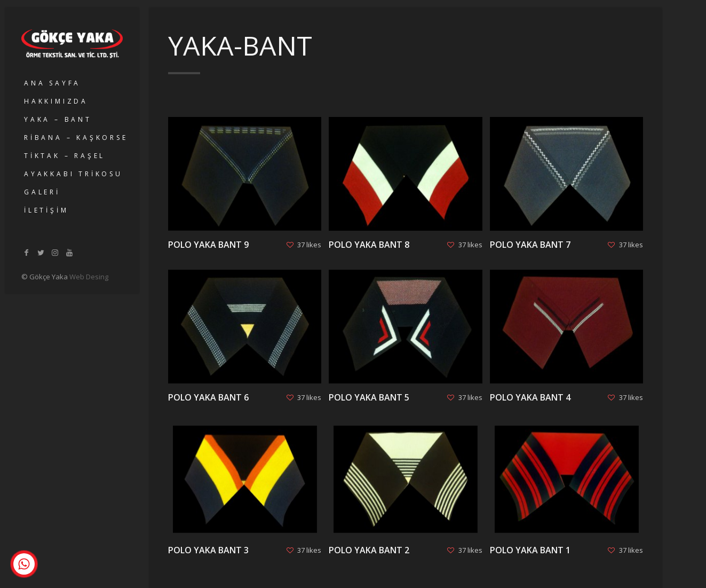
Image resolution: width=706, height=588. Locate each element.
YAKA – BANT (58, 119)
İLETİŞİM (46, 210)
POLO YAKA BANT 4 (530, 397)
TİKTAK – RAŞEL (64, 155)
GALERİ (42, 192)
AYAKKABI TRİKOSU (73, 173)
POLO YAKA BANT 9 (208, 244)
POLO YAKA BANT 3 (208, 550)
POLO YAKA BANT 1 (530, 550)
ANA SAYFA (52, 83)
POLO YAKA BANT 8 (369, 244)
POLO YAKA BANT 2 (369, 550)
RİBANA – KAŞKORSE (76, 137)
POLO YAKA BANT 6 (208, 397)
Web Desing (88, 276)
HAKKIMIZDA (56, 101)
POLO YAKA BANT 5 (369, 397)
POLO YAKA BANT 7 (530, 244)
